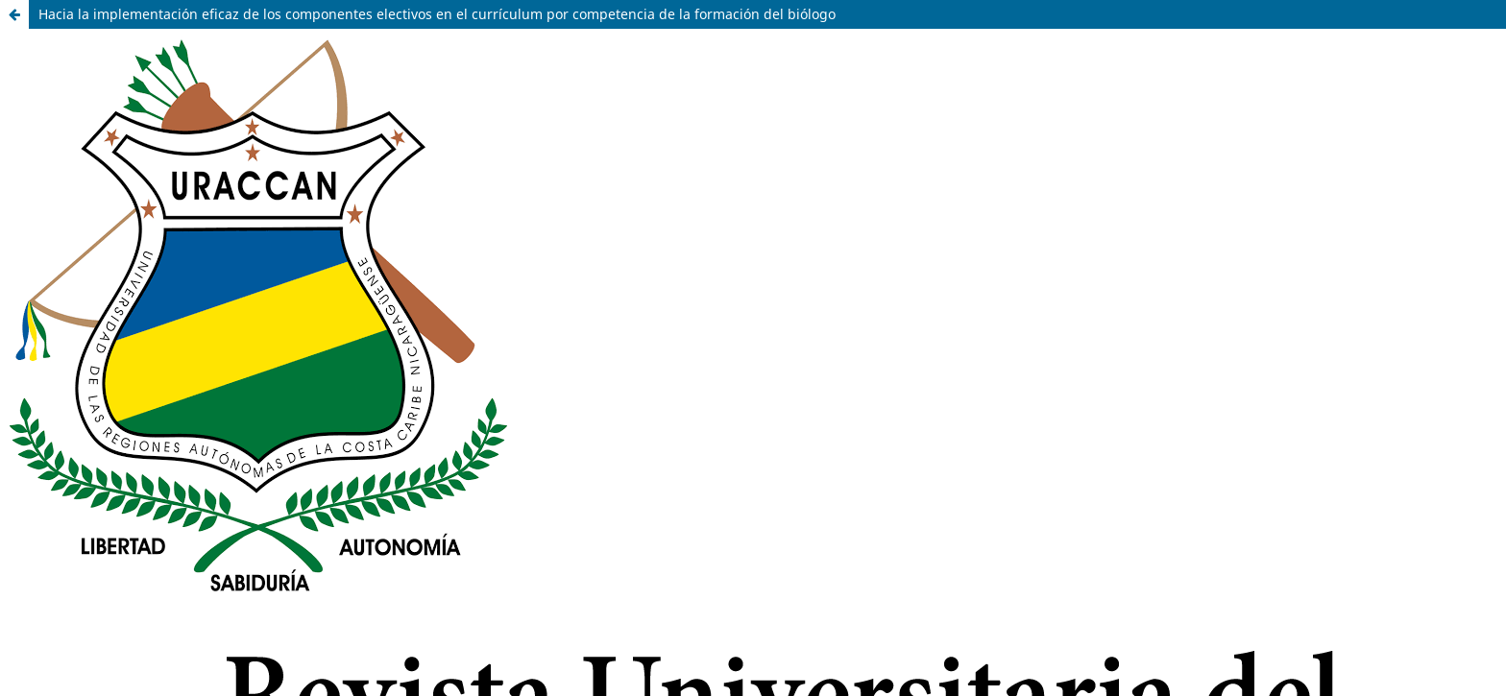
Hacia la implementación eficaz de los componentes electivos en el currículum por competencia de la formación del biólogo (437, 14)
